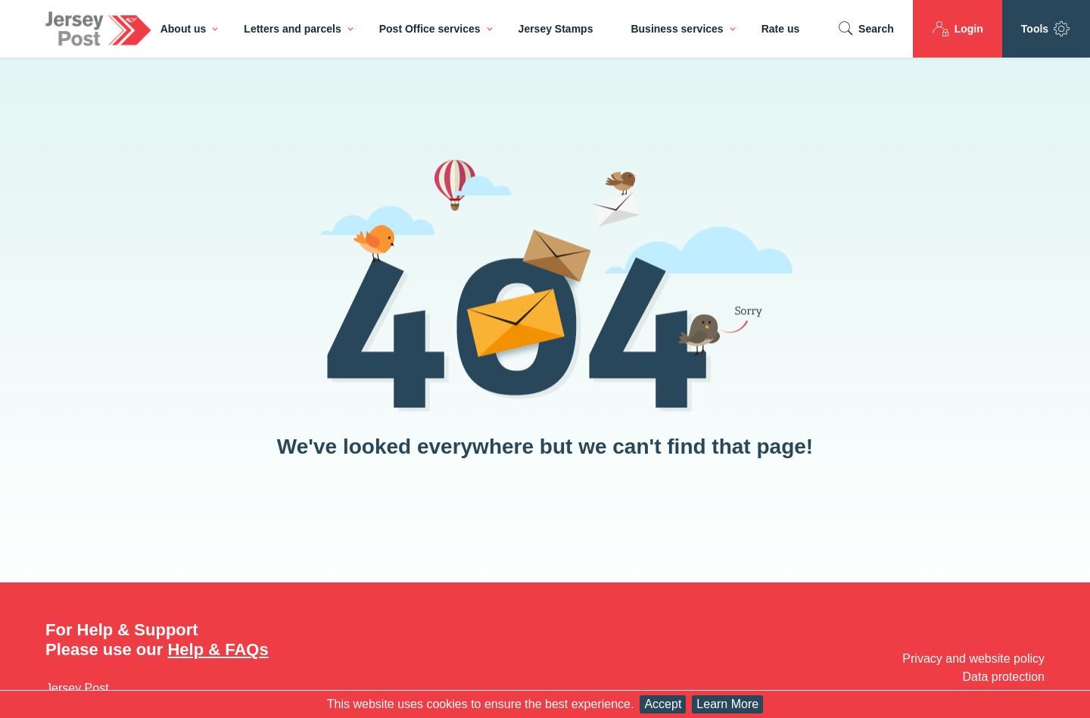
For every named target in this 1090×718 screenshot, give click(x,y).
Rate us (780, 29)
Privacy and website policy (973, 658)
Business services (677, 29)
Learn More (727, 704)
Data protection (1003, 676)
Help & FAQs (217, 649)
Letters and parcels (292, 29)
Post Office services (430, 29)
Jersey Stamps (556, 29)
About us (183, 29)
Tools (1046, 29)
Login (957, 29)
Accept (662, 704)
